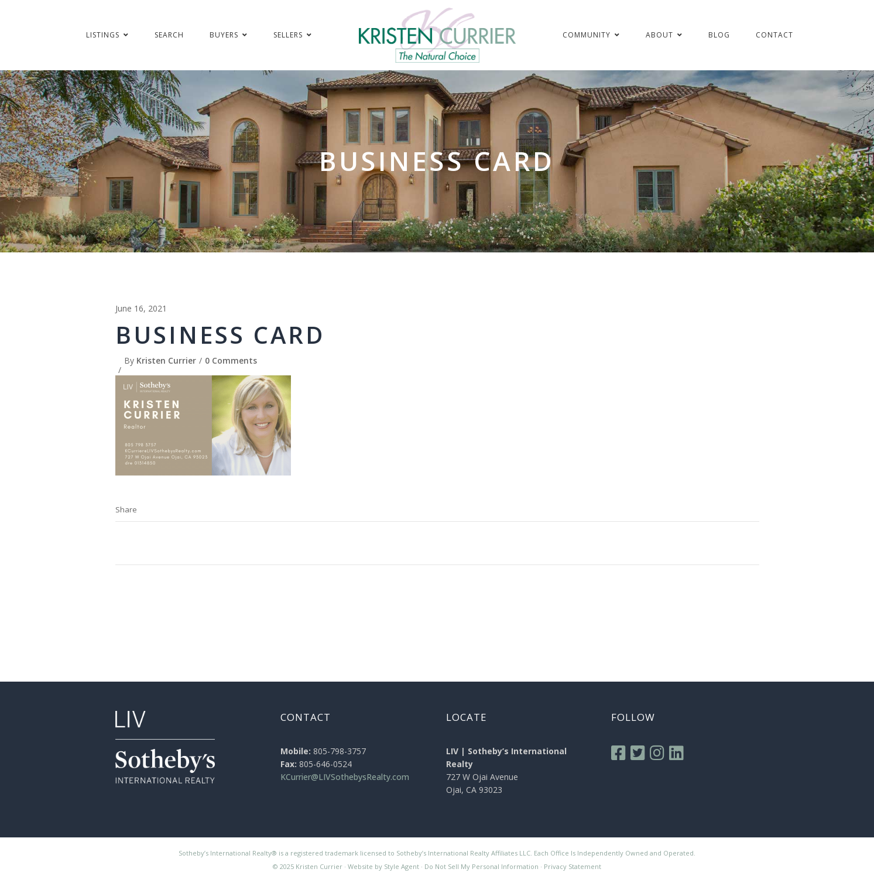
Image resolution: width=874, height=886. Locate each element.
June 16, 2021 (141, 308)
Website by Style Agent (383, 866)
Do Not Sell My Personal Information (481, 866)
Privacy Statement (572, 866)
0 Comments (231, 360)
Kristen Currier (166, 360)
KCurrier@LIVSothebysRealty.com (344, 776)
